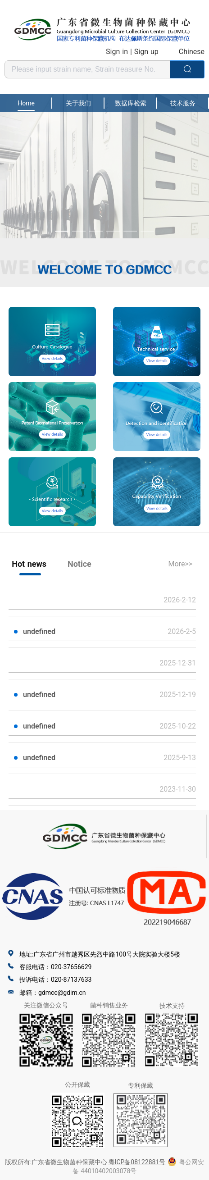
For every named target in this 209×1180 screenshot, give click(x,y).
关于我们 (78, 103)
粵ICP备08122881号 (137, 1162)
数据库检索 (130, 103)
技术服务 (182, 103)
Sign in (117, 51)
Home (26, 103)
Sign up (146, 51)
